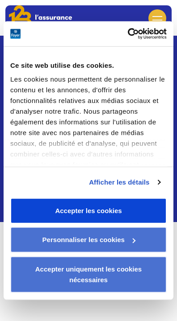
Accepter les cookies (88, 210)
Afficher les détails (119, 182)
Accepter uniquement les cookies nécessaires (88, 274)
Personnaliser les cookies (88, 239)
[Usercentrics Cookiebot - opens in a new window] (127, 34)
